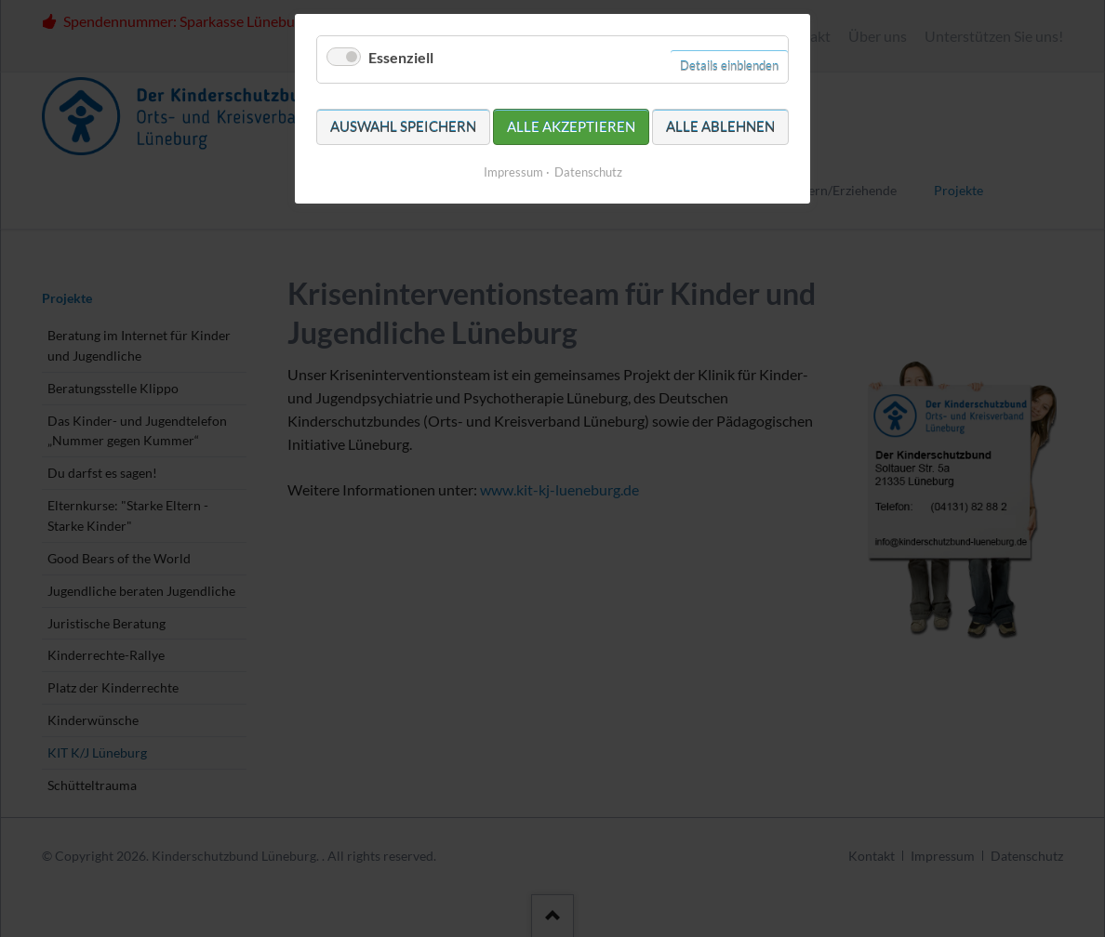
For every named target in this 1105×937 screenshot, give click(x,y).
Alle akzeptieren (571, 126)
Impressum (513, 172)
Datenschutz (588, 172)
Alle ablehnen (720, 126)
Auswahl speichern (403, 126)
